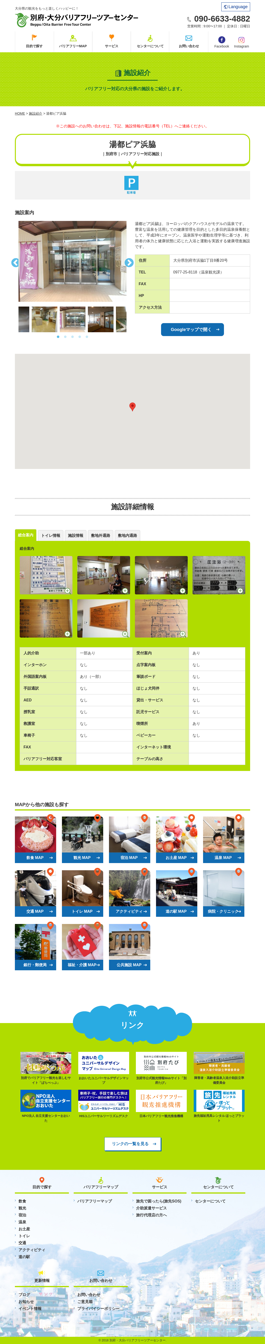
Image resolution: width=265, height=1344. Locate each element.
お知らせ (26, 1302)
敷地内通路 (127, 535)
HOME (20, 113)
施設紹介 (35, 113)
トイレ (24, 1236)
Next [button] (130, 261)
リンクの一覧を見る (130, 1143)
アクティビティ (31, 1250)
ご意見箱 (85, 1302)
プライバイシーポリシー (98, 1309)
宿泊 (22, 1215)
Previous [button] (14, 261)
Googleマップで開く (191, 329)
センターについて (150, 46)
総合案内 (25, 535)
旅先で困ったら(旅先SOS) (158, 1201)
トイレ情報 (50, 535)
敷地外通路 (100, 535)
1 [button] (58, 337)
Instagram (241, 42)
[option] (72, 261)
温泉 (22, 1222)
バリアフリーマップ (94, 1201)
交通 (22, 1243)
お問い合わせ (189, 46)
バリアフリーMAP (73, 46)
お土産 (24, 1229)
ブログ (24, 1295)
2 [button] (65, 337)
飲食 (22, 1201)
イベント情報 (30, 1309)
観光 (22, 1208)
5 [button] (86, 337)
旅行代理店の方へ (151, 1215)
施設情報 (75, 535)
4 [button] (79, 337)
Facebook (221, 42)
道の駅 (24, 1257)
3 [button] (72, 337)
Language (236, 6)
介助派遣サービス (151, 1208)
